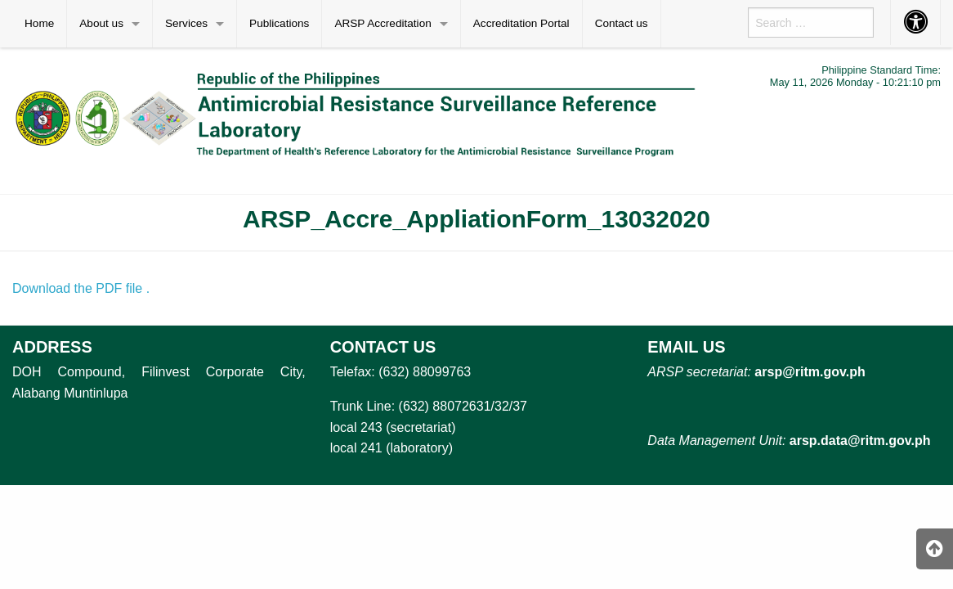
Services (186, 23)
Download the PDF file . (81, 288)
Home (39, 23)
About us (101, 23)
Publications (279, 23)
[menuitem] (39, 23)
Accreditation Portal (521, 23)
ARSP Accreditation (382, 23)
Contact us (621, 23)
